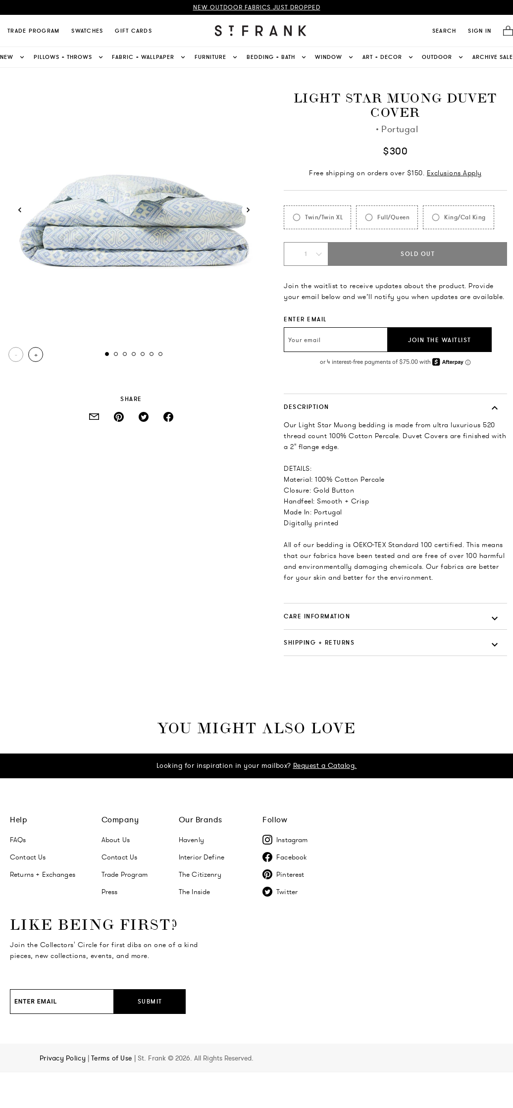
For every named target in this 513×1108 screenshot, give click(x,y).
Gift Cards (133, 30)
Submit (150, 1001)
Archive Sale (492, 56)
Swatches (87, 30)
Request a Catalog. (325, 765)
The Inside (194, 891)
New (13, 57)
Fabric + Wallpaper (149, 57)
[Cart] (505, 31)
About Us (116, 839)
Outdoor (443, 57)
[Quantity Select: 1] (306, 254)
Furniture (217, 57)
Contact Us (28, 857)
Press (110, 891)
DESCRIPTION (306, 406)
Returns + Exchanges (42, 874)
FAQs (18, 839)
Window (335, 57)
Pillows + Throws (69, 57)
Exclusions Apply (454, 172)
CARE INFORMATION (317, 616)
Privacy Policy (64, 1058)
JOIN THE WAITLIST (439, 340)
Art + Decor (388, 57)
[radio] (317, 217)
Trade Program (33, 30)
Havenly (191, 839)
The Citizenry (200, 874)
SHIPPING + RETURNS (319, 642)
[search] (444, 31)
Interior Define (201, 857)
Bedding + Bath (277, 57)
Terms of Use (112, 1058)
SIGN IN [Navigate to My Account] (479, 30)
